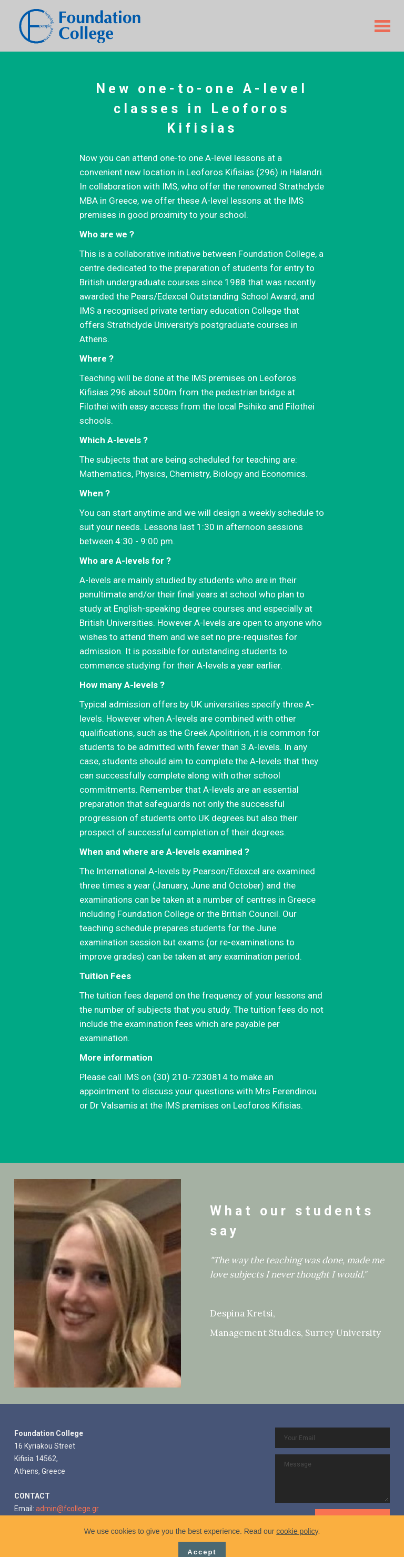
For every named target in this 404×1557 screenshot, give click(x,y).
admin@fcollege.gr (67, 1508)
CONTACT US (352, 1519)
